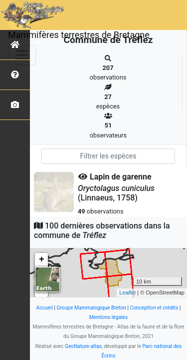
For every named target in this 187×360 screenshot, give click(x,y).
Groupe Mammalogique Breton (91, 307)
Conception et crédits (154, 307)
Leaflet (127, 293)
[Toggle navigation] (22, 55)
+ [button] (41, 260)
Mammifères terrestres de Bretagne (79, 35)
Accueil (44, 307)
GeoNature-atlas (83, 346)
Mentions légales (108, 317)
